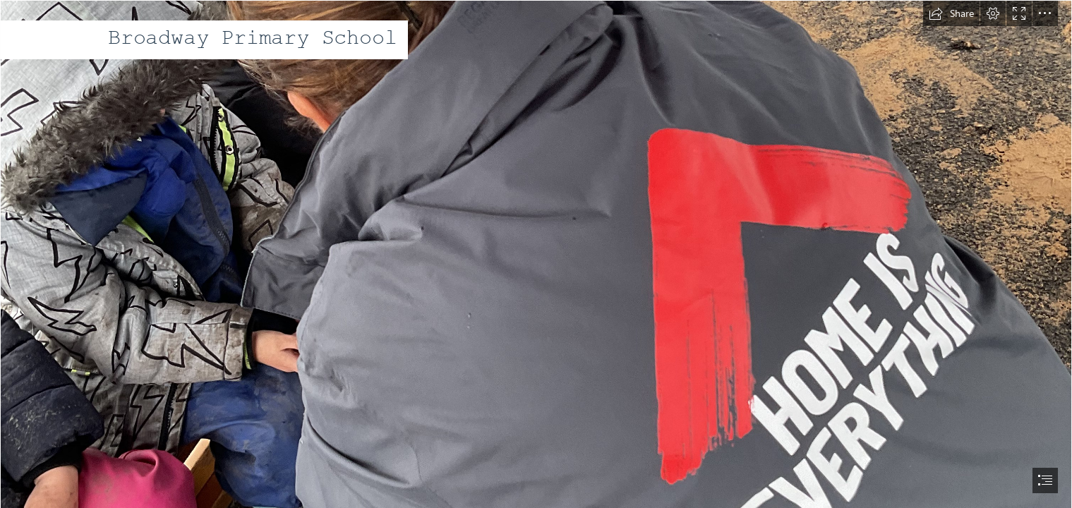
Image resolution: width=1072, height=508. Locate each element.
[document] (536, 254)
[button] (951, 13)
